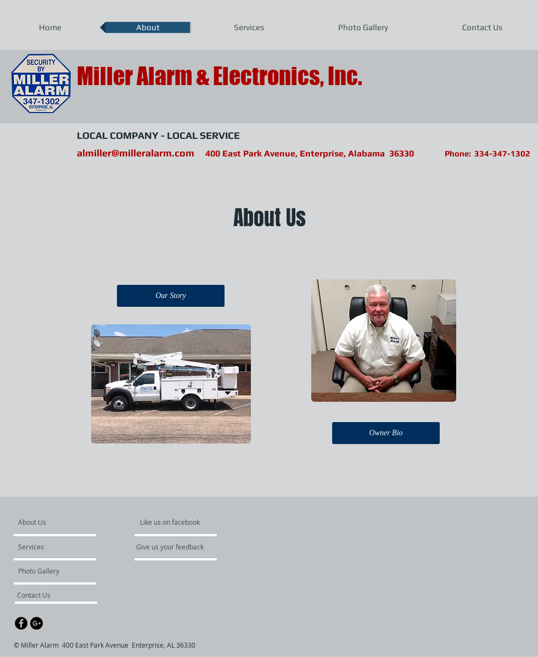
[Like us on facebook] (173, 522)
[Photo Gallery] (47, 571)
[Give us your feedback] (175, 546)
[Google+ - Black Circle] (36, 623)
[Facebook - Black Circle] (21, 623)
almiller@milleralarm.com (135, 153)
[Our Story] (171, 296)
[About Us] (60, 522)
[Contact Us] (46, 595)
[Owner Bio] (386, 433)
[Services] (49, 546)
